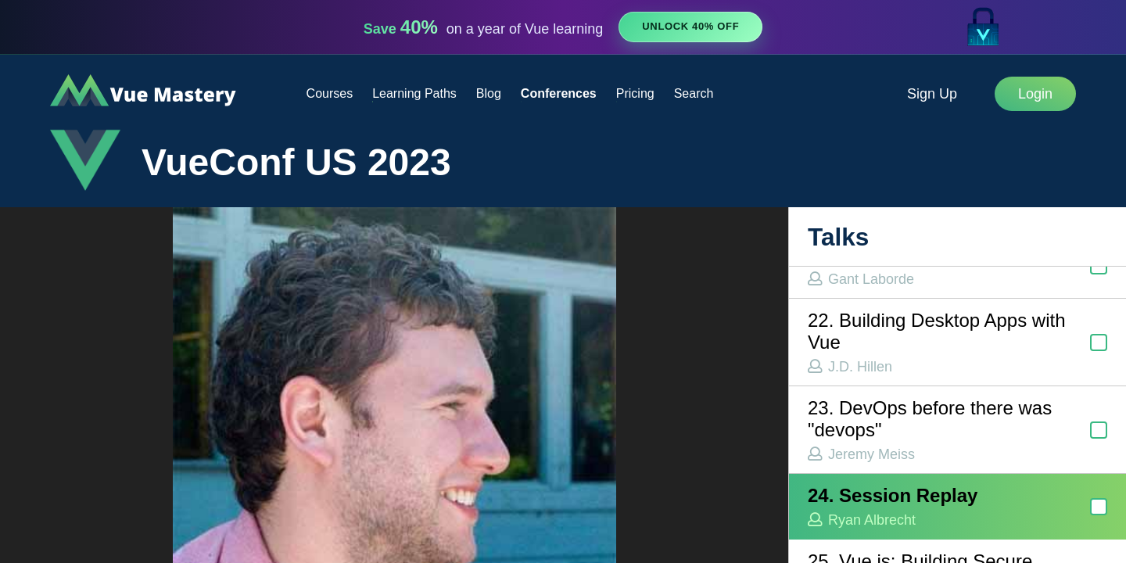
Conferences (559, 93)
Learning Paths (414, 93)
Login (1035, 94)
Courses (330, 93)
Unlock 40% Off (690, 26)
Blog (488, 93)
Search (694, 93)
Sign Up (932, 94)
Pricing (635, 93)
